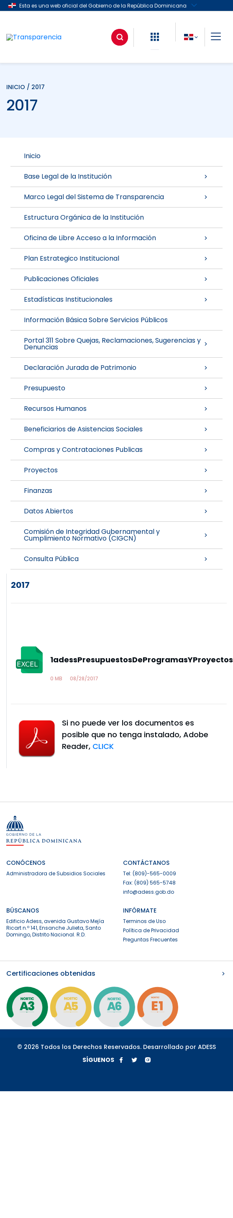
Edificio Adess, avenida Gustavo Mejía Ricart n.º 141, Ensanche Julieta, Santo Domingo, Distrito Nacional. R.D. (55, 928)
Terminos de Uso (144, 921)
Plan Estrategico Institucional (116, 258)
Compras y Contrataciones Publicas (116, 449)
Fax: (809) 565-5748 (149, 882)
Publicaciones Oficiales (116, 279)
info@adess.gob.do (148, 891)
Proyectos (116, 470)
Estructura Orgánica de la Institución (84, 217)
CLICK (103, 746)
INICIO (15, 87)
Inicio (32, 156)
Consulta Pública (116, 559)
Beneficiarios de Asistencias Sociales (116, 429)
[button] (155, 37)
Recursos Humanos (116, 408)
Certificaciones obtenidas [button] (116, 973)
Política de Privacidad (151, 930)
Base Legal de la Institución (116, 176)
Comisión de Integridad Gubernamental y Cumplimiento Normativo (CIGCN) (116, 535)
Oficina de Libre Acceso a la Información (116, 238)
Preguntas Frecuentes (150, 939)
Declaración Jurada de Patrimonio (116, 367)
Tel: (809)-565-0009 (149, 873)
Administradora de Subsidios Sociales (55, 873)
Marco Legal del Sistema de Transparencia (116, 197)
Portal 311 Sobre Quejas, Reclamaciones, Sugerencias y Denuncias (116, 344)
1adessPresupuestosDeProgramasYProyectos (141, 659)
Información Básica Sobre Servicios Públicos (96, 320)
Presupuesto (116, 388)
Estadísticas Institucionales (116, 299)
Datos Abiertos (116, 511)
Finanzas (116, 490)
